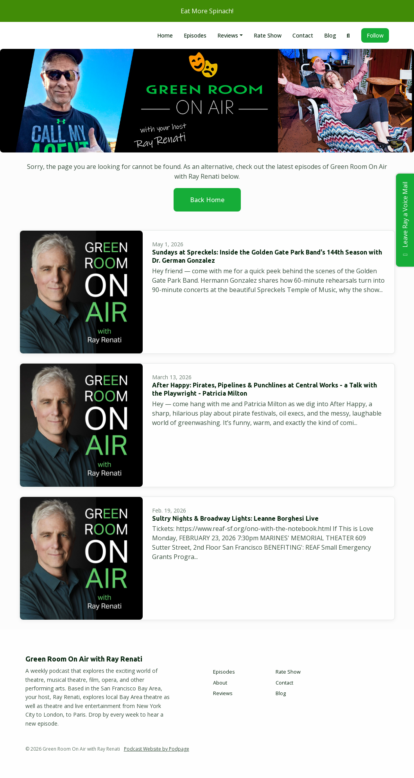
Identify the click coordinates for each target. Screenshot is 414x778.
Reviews (227, 35)
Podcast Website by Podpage (156, 749)
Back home (207, 199)
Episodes (195, 35)
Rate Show (267, 35)
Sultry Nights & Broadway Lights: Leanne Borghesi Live (235, 518)
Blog (330, 35)
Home (165, 35)
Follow (375, 35)
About (220, 682)
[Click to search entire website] (348, 35)
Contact (302, 35)
